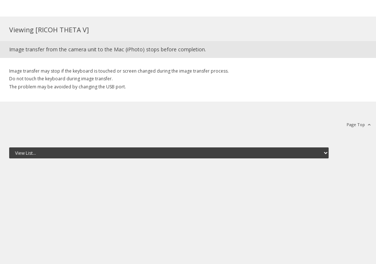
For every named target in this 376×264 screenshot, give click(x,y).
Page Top (356, 124)
